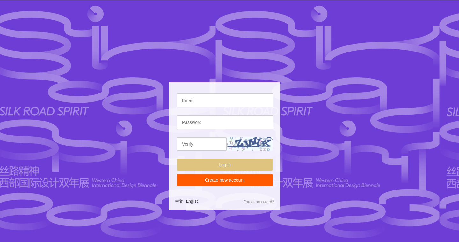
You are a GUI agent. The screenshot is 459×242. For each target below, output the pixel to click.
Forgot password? (259, 202)
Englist (192, 201)
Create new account (225, 180)
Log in (225, 164)
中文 (179, 201)
